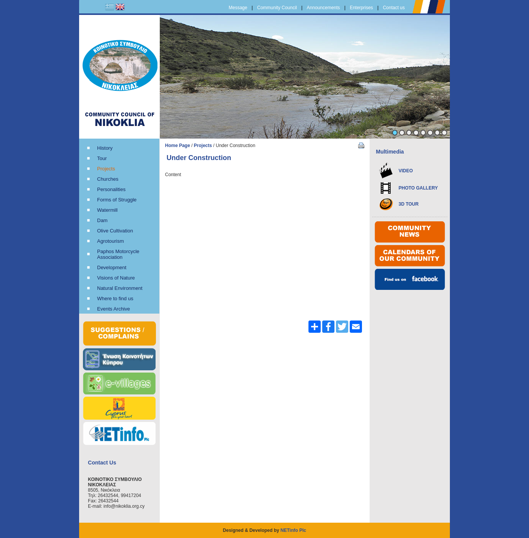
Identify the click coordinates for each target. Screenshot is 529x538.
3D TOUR (409, 204)
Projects (203, 145)
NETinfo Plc (293, 530)
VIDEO (406, 170)
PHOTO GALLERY (418, 188)
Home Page (177, 145)
